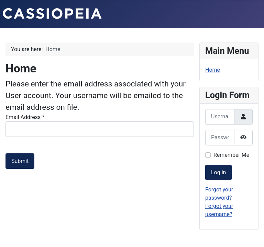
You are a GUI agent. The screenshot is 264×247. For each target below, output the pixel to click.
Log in (218, 172)
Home (212, 70)
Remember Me (231, 155)
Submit (20, 161)
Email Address (25, 117)
